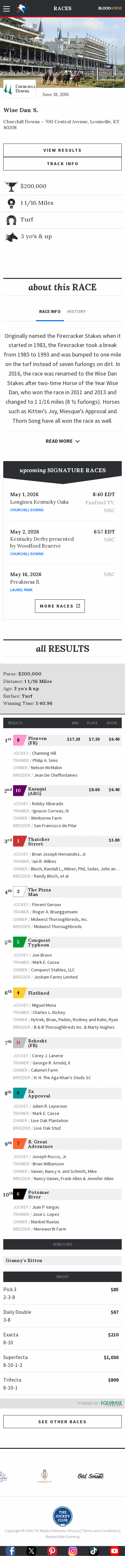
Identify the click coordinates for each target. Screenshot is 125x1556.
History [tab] (76, 311)
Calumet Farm (44, 1070)
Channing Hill (44, 753)
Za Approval (39, 1093)
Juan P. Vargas (45, 1207)
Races (62, 8)
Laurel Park (21, 589)
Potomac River (38, 1194)
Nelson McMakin (46, 767)
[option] (39, 1477)
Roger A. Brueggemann (55, 912)
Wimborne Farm (46, 818)
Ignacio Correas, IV (51, 811)
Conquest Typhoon (39, 942)
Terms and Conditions (100, 1530)
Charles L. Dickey (49, 1012)
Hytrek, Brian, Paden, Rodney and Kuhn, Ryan (74, 1019)
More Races (60, 606)
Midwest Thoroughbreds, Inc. (59, 919)
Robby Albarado (47, 804)
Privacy (74, 1530)
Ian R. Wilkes (44, 861)
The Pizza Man (39, 892)
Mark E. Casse (46, 962)
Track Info (63, 163)
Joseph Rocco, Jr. (49, 1156)
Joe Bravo (42, 955)
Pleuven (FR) (37, 740)
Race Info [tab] (50, 311)
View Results (62, 150)
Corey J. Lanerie (47, 1056)
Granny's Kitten (24, 1260)
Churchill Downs (27, 509)
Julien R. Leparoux (49, 1106)
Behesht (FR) (37, 1043)
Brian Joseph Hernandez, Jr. (59, 854)
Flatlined (38, 993)
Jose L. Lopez (46, 1214)
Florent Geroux (46, 904)
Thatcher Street (39, 841)
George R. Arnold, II (51, 1063)
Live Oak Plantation (49, 1120)
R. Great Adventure (40, 1144)
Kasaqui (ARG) (37, 791)
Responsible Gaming (62, 1536)
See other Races (62, 1422)
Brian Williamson (48, 1164)
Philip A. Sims (45, 760)
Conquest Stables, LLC (53, 970)
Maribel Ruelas (45, 1222)
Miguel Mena (44, 1005)
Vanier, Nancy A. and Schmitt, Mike (64, 1171)
